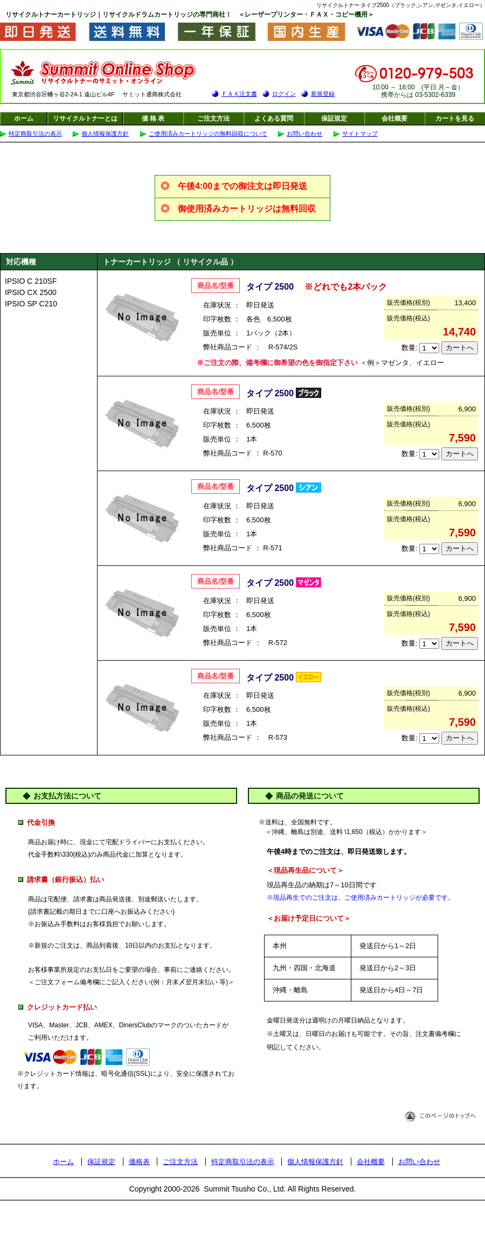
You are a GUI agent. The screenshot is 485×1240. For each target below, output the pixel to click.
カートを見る (454, 118)
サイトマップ (360, 133)
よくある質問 (273, 118)
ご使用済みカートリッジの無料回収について (208, 133)
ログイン (284, 93)
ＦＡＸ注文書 (239, 93)
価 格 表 (153, 118)
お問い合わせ (304, 133)
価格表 (139, 1162)
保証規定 (334, 118)
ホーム (23, 118)
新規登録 (323, 93)
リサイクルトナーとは (85, 118)
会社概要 (394, 118)
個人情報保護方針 (105, 133)
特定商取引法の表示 (35, 133)
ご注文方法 (213, 118)
